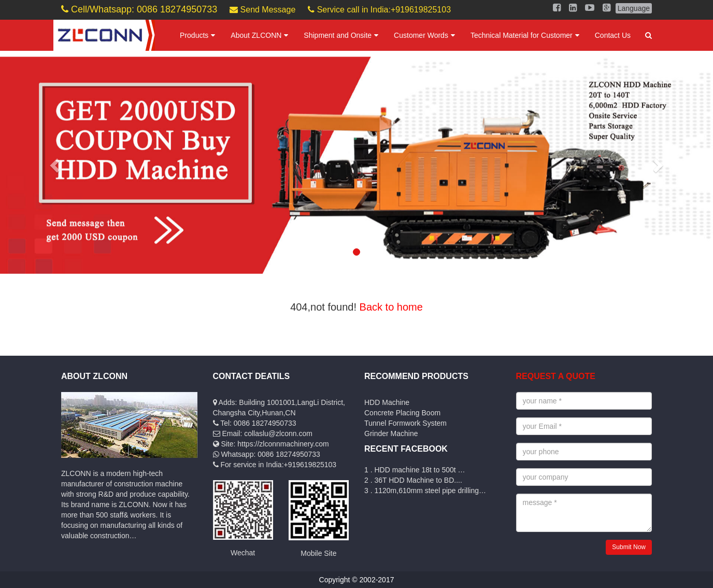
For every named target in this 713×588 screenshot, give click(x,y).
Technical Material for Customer (521, 35)
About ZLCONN (256, 35)
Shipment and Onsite (338, 35)
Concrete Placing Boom (402, 413)
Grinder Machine (391, 433)
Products (194, 35)
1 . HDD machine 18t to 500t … (414, 470)
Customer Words (421, 35)
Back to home (391, 307)
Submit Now (629, 547)
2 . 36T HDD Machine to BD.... (413, 480)
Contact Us (613, 35)
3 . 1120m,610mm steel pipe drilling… (425, 490)
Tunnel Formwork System (405, 423)
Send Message (262, 9)
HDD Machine (386, 402)
